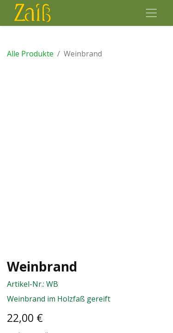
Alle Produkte (30, 54)
